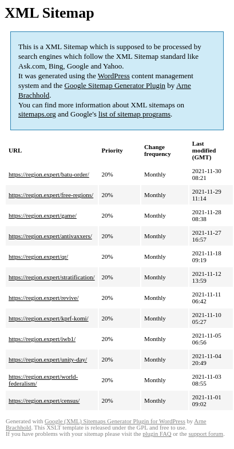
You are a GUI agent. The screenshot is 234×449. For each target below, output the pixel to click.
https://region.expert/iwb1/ (42, 338)
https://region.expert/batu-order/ (49, 174)
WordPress (114, 75)
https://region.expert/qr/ (38, 256)
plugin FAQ (156, 434)
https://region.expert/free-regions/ (51, 194)
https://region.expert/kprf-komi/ (49, 318)
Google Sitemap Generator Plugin (115, 85)
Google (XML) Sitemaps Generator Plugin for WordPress (115, 421)
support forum (205, 434)
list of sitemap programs (134, 114)
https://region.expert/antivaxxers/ (50, 235)
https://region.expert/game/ (43, 215)
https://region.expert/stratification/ (52, 277)
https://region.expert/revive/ (44, 297)
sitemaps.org (37, 114)
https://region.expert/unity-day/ (48, 359)
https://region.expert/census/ (44, 400)
